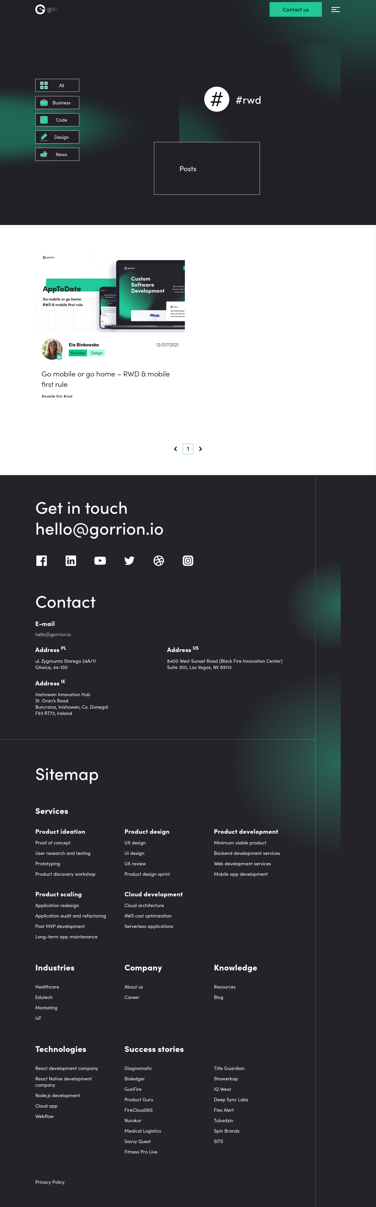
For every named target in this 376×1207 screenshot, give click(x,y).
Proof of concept (53, 842)
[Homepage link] (54, 9)
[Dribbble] (158, 560)
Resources (225, 987)
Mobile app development (241, 874)
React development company (66, 1068)
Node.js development (57, 1095)
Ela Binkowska (84, 344)
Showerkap (226, 1078)
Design (97, 352)
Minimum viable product (240, 842)
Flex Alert (224, 1110)
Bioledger (134, 1078)
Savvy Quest (137, 1141)
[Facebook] (41, 560)
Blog (218, 997)
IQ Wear (222, 1089)
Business (78, 352)
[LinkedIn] (71, 560)
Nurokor (132, 1120)
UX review (135, 863)
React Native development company (63, 1081)
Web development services (242, 863)
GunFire (132, 1089)
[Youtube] (100, 560)
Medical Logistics (142, 1131)
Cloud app (46, 1106)
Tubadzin (223, 1120)
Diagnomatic (138, 1068)
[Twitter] (129, 560)
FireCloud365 (138, 1110)
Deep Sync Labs (231, 1099)
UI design (134, 853)
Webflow (44, 1116)
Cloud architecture (144, 905)
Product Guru (138, 1099)
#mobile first (52, 396)
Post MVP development (60, 926)
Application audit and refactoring (70, 916)
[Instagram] (188, 560)
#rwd (68, 396)
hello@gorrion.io (99, 527)
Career (131, 997)
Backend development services (247, 853)
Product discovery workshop (65, 874)
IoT (38, 1018)
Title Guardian (229, 1068)
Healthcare (47, 987)
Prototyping (47, 863)
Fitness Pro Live (140, 1152)
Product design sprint (147, 874)
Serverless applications (148, 926)
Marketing (46, 1007)
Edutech (44, 997)
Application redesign (57, 905)
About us (133, 987)
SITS (218, 1141)
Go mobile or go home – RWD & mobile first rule (106, 378)
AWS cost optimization (148, 916)
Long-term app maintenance (66, 936)
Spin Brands (227, 1131)
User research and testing (62, 853)
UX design (135, 842)
